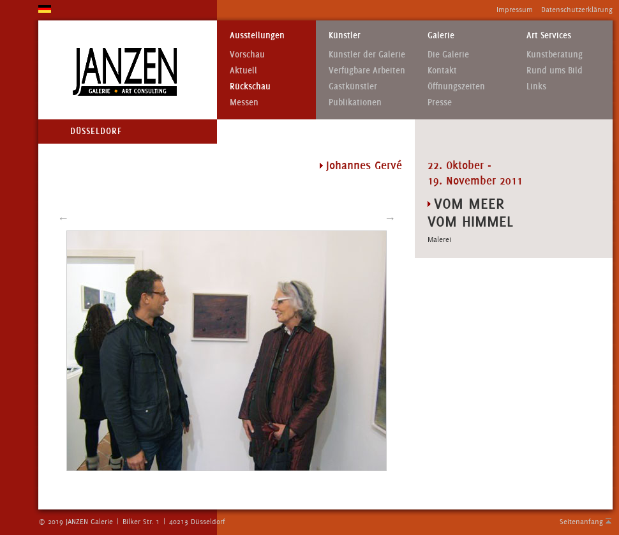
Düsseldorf (96, 131)
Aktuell (243, 70)
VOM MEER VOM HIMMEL (470, 212)
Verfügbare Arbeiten (367, 70)
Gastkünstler (353, 86)
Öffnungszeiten (456, 86)
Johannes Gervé (364, 165)
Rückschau (250, 86)
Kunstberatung (554, 54)
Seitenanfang (581, 521)
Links (536, 86)
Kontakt (442, 70)
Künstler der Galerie (367, 54)
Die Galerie (448, 54)
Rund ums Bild (554, 70)
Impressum (514, 9)
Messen (244, 102)
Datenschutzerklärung (577, 9)
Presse (440, 102)
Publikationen (355, 102)
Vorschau (247, 54)
